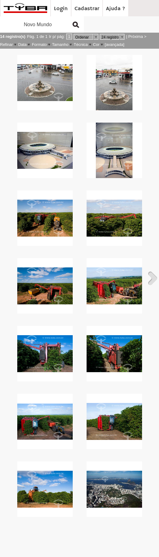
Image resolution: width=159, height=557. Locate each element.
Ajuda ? (115, 8)
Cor (96, 44)
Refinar (6, 44)
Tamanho (60, 44)
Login (61, 8)
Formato (39, 44)
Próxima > (137, 36)
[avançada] (114, 44)
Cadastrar (87, 8)
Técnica (81, 44)
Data (22, 44)
